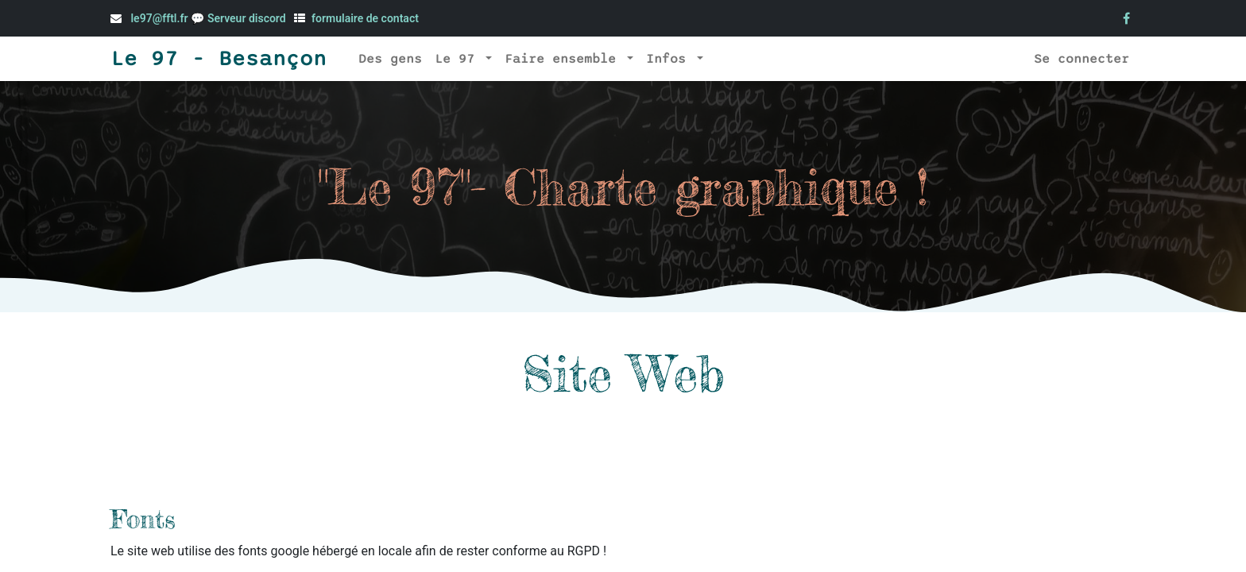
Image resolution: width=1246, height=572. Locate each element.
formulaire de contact (365, 18)
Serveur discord (247, 18)
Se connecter (1081, 59)
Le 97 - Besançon (218, 59)
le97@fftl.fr (159, 18)
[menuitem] (390, 59)
